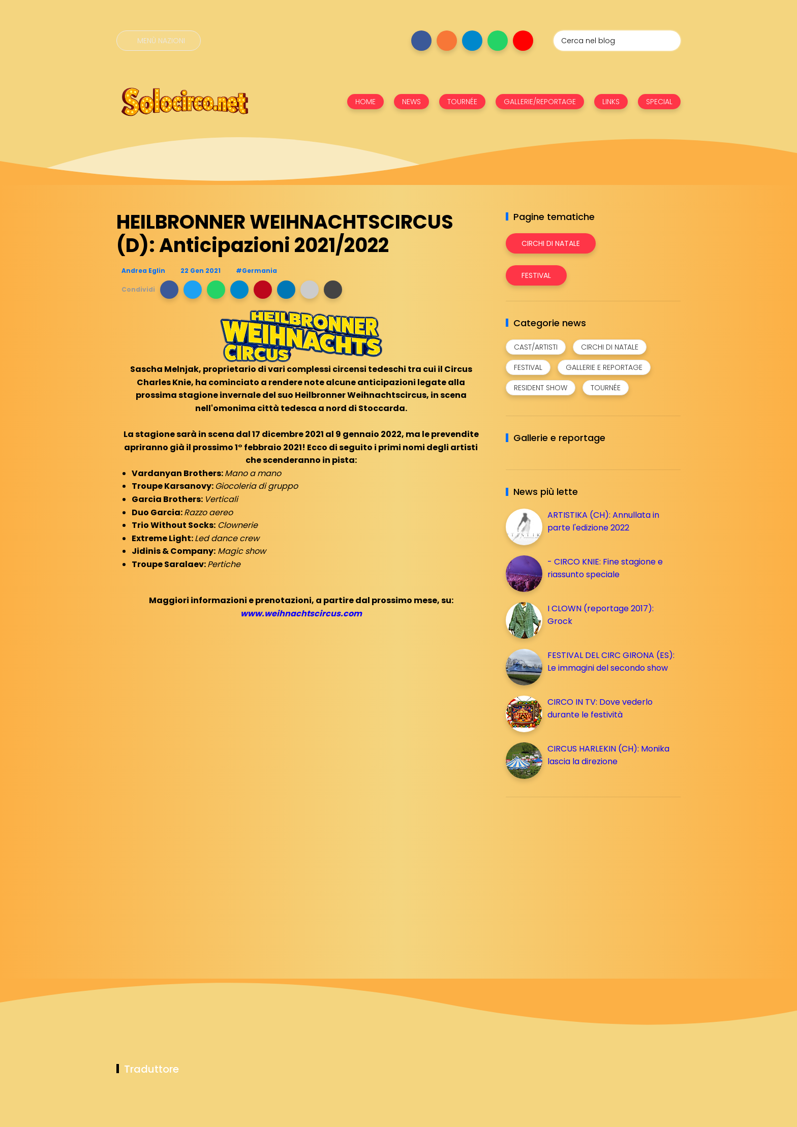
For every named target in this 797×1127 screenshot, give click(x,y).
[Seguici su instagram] (447, 40)
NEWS (411, 102)
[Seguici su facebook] (421, 40)
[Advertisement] (582, 876)
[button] (169, 289)
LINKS (611, 102)
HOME (365, 102)
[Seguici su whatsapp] (497, 40)
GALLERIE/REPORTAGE (540, 102)
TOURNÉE (462, 102)
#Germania (256, 270)
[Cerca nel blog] (617, 40)
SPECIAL (659, 102)
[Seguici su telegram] (472, 40)
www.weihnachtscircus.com (301, 613)
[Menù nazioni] (158, 40)
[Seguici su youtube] (523, 40)
